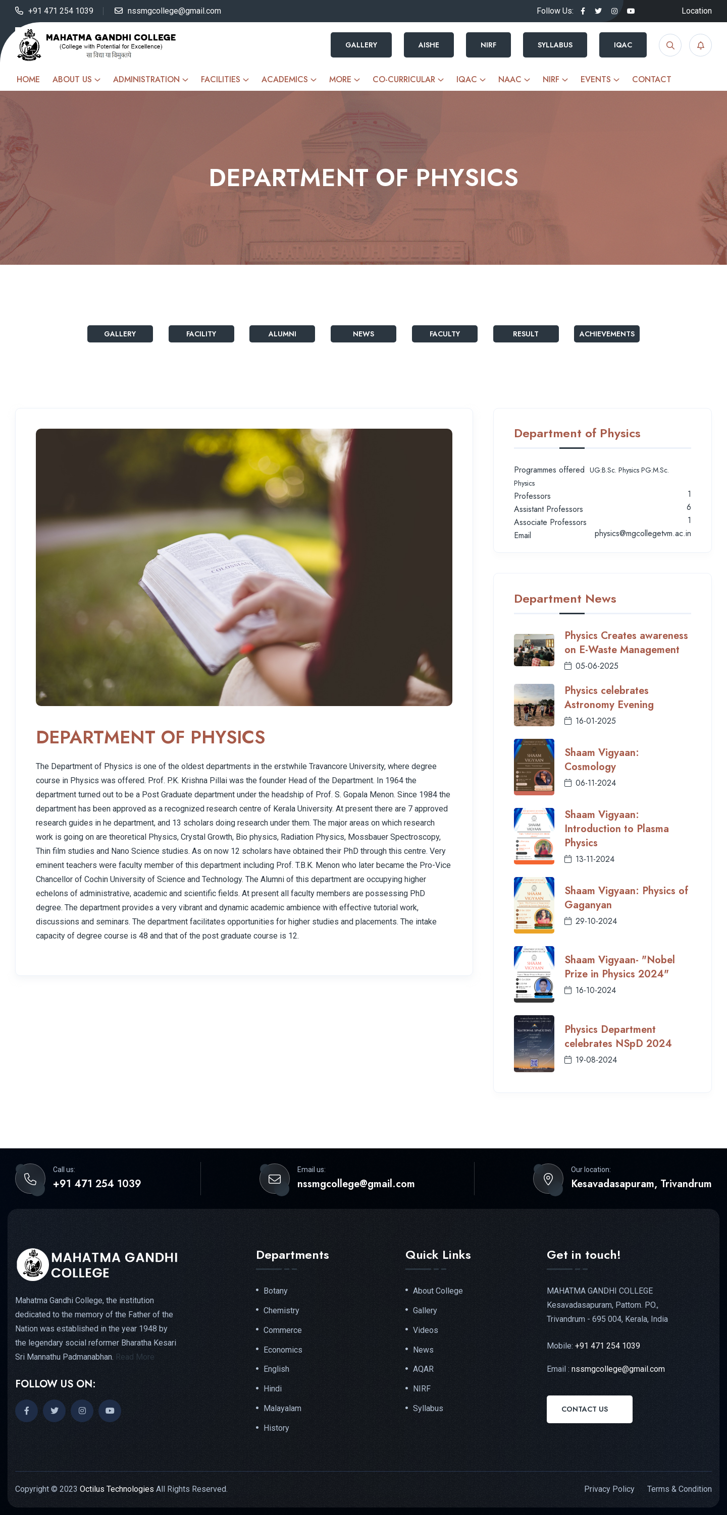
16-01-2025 (590, 721)
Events (596, 79)
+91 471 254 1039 (60, 11)
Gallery (361, 45)
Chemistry (281, 1310)
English (276, 1369)
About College (438, 1291)
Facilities (220, 79)
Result (526, 334)
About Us (72, 79)
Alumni (282, 334)
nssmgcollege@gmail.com (174, 11)
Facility (201, 334)
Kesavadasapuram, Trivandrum (641, 1184)
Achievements (607, 334)
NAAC (510, 79)
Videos (425, 1330)
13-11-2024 (589, 859)
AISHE (429, 45)
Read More (135, 1357)
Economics (283, 1350)
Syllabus (555, 45)
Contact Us (584, 1409)
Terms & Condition (679, 1489)
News (363, 334)
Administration (146, 79)
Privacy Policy (609, 1489)
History (276, 1428)
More (340, 79)
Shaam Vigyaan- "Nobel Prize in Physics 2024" (619, 967)
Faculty (445, 334)
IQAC (623, 45)
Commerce (283, 1330)
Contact (651, 79)
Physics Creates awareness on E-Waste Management (626, 642)
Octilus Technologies (117, 1489)
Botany (276, 1291)
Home (28, 79)
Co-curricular (404, 79)
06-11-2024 (590, 783)
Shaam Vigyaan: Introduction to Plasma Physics (616, 828)
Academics (285, 79)
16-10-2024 (590, 990)
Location (697, 11)
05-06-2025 (591, 666)
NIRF (488, 45)
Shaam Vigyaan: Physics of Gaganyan (626, 898)
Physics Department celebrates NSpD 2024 (618, 1036)
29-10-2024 (590, 921)
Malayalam (282, 1408)
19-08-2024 (590, 1060)
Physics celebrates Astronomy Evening (609, 697)
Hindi (273, 1388)
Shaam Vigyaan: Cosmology (601, 759)
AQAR (423, 1369)
